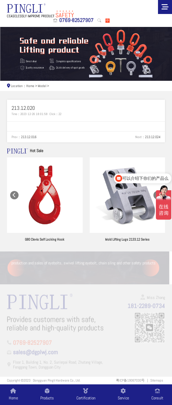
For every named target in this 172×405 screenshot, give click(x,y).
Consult (157, 394)
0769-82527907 (76, 20)
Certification (85, 394)
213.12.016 (28, 137)
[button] (14, 195)
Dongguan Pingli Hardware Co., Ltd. (57, 380)
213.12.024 (152, 137)
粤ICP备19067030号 (130, 380)
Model (42, 86)
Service (123, 394)
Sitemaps (156, 380)
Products (47, 394)
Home (30, 86)
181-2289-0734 (146, 306)
